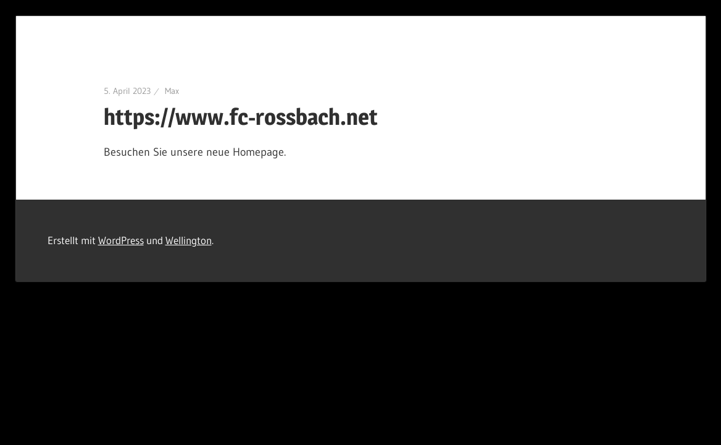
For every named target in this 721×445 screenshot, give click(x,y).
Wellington (188, 240)
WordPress (121, 240)
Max (172, 90)
